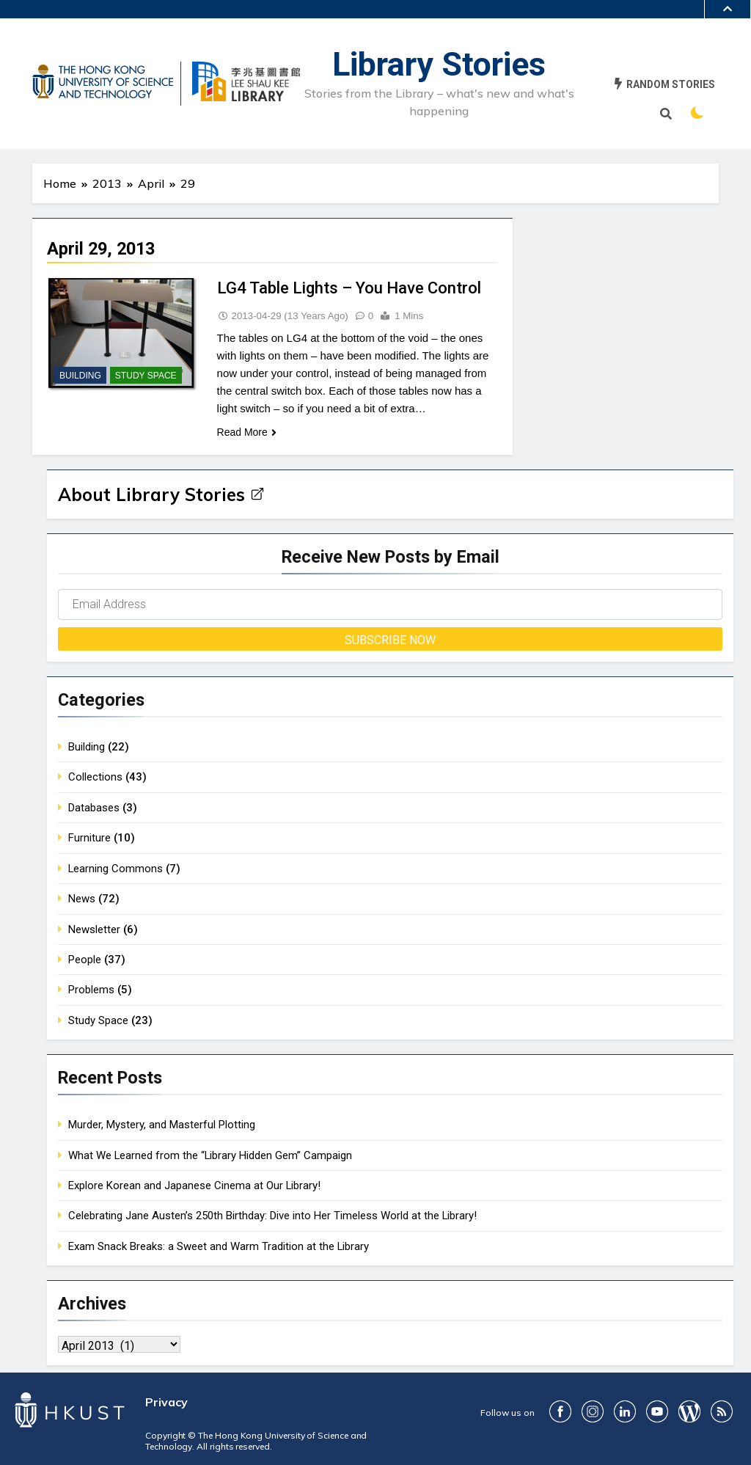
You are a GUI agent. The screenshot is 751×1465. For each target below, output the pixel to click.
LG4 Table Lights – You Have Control (349, 288)
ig (593, 1411)
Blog (689, 1411)
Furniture (89, 837)
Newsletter (94, 929)
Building (80, 375)
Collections (95, 776)
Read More (246, 432)
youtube (657, 1411)
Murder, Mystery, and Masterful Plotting (161, 1124)
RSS (722, 1411)
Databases (94, 807)
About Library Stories (161, 494)
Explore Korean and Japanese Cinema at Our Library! (194, 1185)
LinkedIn (625, 1411)
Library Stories (439, 64)
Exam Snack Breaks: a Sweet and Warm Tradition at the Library (218, 1246)
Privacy (166, 1402)
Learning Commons (115, 868)
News (81, 898)
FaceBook (560, 1411)
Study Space (146, 375)
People (84, 959)
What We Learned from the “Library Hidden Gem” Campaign (210, 1155)
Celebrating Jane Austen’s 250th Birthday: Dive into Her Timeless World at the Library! (272, 1215)
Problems (91, 989)
